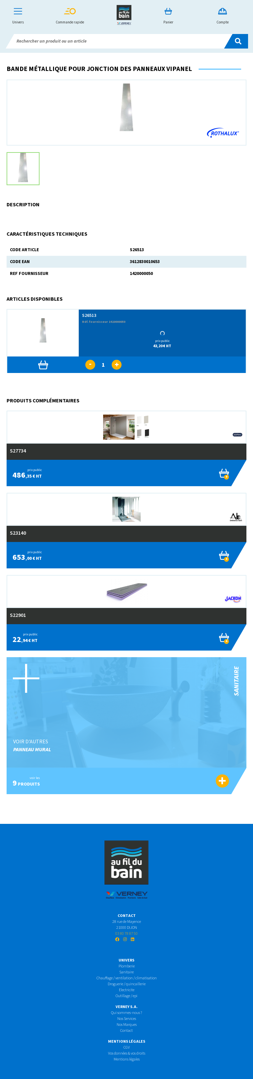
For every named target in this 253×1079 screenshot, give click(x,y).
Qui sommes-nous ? (126, 1013)
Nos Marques (127, 1025)
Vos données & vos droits (126, 1053)
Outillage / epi (126, 996)
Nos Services (126, 1019)
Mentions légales (127, 1059)
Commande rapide (70, 16)
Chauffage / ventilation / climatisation (127, 978)
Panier (168, 16)
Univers (18, 16)
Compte (222, 16)
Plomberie (127, 966)
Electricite (126, 990)
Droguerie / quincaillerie (127, 984)
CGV (127, 1047)
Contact (126, 1030)
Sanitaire (126, 972)
